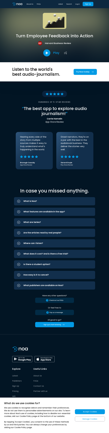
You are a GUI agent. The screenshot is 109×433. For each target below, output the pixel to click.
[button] (54, 201)
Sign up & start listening (54, 325)
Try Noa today (85, 72)
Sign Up (88, 4)
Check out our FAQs (54, 300)
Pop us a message (54, 312)
